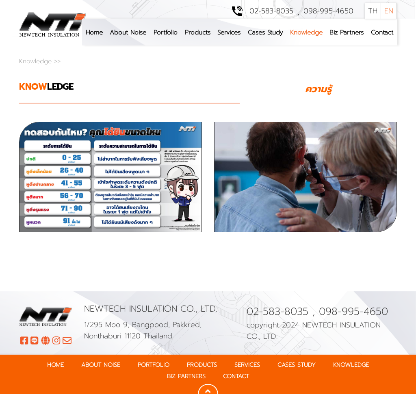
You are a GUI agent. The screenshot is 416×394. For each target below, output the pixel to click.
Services (228, 32)
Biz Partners (346, 32)
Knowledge (306, 32)
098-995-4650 (328, 11)
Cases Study (265, 32)
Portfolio (166, 32)
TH (372, 11)
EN (388, 11)
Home (94, 32)
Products (197, 32)
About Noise (128, 32)
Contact (382, 32)
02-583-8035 (271, 11)
